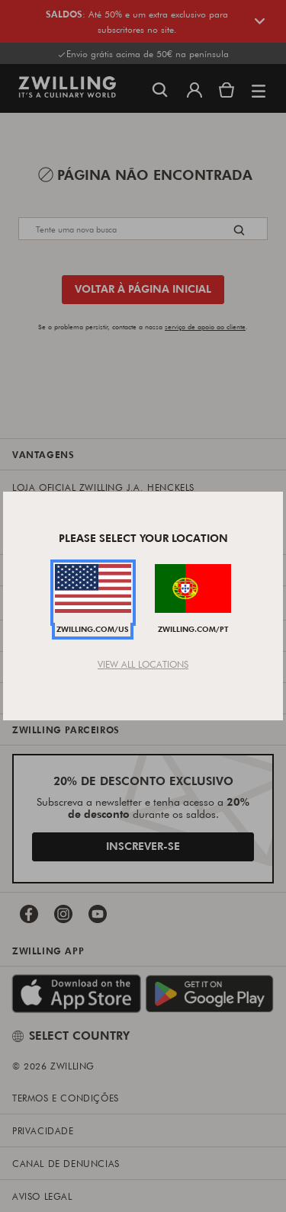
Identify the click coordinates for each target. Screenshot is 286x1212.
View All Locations (143, 664)
